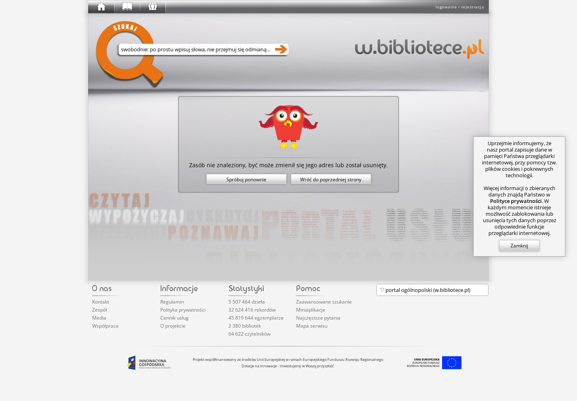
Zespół (99, 309)
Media (99, 317)
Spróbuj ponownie (246, 179)
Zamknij (519, 245)
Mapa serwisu (311, 325)
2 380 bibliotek (244, 325)
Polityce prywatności (516, 201)
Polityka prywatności (183, 309)
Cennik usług (174, 317)
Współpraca (105, 325)
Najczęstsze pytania (318, 317)
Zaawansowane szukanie (324, 301)
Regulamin (172, 301)
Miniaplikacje (310, 309)
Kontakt (100, 301)
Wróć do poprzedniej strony (330, 179)
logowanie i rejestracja (460, 7)
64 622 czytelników (249, 333)
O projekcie (173, 325)
